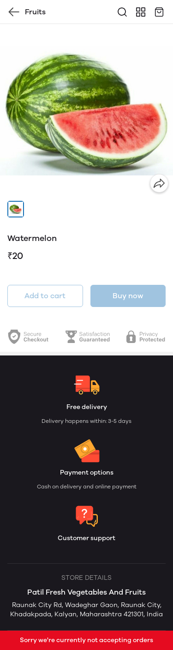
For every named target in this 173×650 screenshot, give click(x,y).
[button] (15, 209)
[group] (86, 110)
